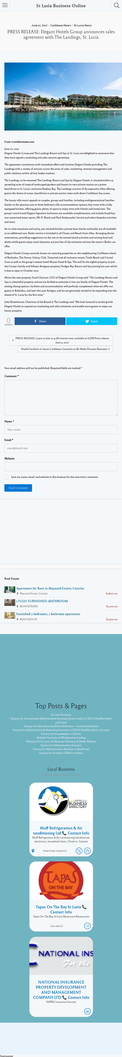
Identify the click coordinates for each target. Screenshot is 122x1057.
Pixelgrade (87, 1042)
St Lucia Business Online (61, 5)
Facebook (57, 1036)
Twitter (71, 1036)
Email (8, 440)
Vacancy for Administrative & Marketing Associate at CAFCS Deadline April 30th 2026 (61, 729)
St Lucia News (83, 25)
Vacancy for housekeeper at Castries (61, 733)
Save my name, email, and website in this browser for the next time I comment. (54, 476)
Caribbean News (60, 25)
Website (9, 458)
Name (9, 421)
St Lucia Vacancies (61, 714)
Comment (11, 376)
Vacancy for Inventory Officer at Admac (61, 752)
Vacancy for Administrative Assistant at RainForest (61, 749)
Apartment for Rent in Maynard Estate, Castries (50, 588)
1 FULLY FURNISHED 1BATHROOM (42, 601)
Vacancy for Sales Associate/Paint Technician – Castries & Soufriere (61, 726)
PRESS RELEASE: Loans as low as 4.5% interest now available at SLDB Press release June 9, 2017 (62, 340)
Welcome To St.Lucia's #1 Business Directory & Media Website (61, 741)
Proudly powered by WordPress (46, 1042)
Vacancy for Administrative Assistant (61, 745)
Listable (73, 1042)
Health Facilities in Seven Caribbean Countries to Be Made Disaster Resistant (64, 348)
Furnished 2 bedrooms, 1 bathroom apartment (48, 614)
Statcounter (6, 1055)
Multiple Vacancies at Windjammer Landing (61, 737)
